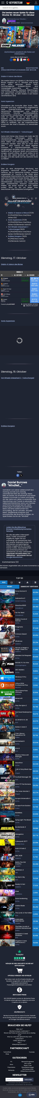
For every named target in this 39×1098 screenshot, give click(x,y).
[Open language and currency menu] (29, 2)
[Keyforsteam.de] (14, 2)
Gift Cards (27, 1055)
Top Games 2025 (27, 1061)
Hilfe (31, 1095)
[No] (37, 1092)
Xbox (11, 1056)
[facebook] (18, 467)
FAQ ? (19, 1034)
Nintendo (11, 1062)
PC (11, 1053)
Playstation (11, 1059)
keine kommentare (27, 23)
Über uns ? (19, 1021)
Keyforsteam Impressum (25, 1083)
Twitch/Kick (7, 1044)
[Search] (36, 8)
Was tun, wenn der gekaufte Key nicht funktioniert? (19, 1029)
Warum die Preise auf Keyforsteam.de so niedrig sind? (19, 1025)
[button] (36, 2)
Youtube (32, 1044)
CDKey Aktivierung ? (19, 1032)
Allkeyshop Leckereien (28, 1063)
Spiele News (11, 21)
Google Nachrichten (14, 549)
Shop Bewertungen (28, 1059)
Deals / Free (28, 1057)
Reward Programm (28, 1053)
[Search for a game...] (19, 8)
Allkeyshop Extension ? (19, 1036)
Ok (20, 1095)
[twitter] (21, 467)
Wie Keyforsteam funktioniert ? (19, 1022)
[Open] (3, 2)
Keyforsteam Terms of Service (13, 1081)
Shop (7, 1045)
